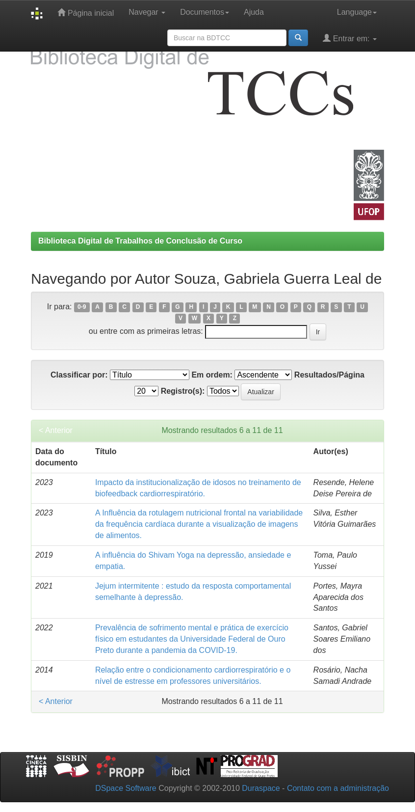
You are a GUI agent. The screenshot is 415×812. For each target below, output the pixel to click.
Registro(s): (183, 391)
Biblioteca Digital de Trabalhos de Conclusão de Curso (140, 241)
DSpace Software (125, 788)
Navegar (147, 12)
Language (357, 12)
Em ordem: (212, 375)
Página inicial (85, 12)
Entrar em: (350, 38)
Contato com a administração (338, 788)
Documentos (204, 12)
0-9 (82, 307)
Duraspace (261, 788)
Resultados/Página (329, 375)
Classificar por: (79, 375)
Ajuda (254, 12)
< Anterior (56, 430)
